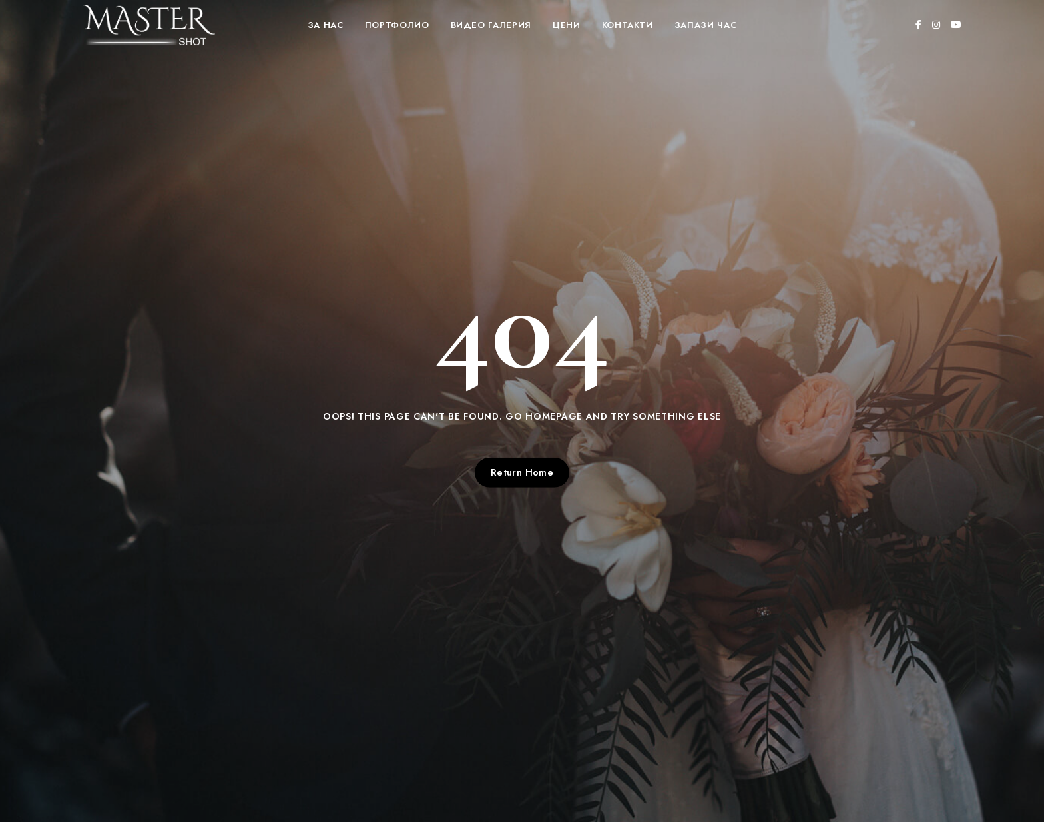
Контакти (627, 25)
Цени (567, 25)
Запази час (705, 25)
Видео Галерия (491, 25)
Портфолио (397, 25)
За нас (326, 25)
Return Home (522, 472)
